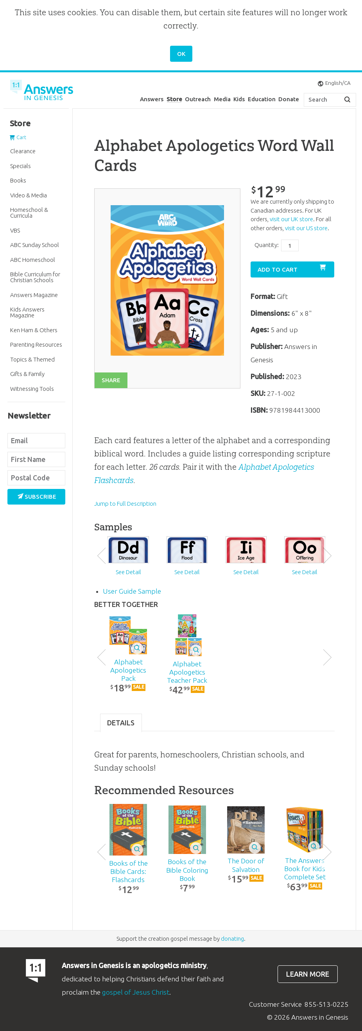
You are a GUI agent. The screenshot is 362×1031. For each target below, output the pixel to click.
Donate (288, 99)
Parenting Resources (36, 344)
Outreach (198, 99)
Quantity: (266, 245)
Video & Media (28, 195)
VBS (15, 230)
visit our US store (306, 228)
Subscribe (37, 496)
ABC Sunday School (34, 245)
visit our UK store (291, 219)
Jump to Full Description (125, 503)
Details (120, 723)
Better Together (126, 604)
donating (232, 938)
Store (174, 99)
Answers (151, 99)
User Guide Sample (132, 591)
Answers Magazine (34, 295)
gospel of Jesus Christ (135, 992)
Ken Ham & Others (33, 330)
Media (222, 99)
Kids (239, 99)
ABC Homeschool (32, 259)
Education (262, 99)
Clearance (23, 151)
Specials (20, 166)
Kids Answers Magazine (27, 312)
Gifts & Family (27, 374)
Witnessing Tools (32, 388)
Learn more (307, 974)
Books (18, 180)
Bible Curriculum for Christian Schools (35, 277)
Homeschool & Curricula (29, 212)
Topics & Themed (32, 359)
